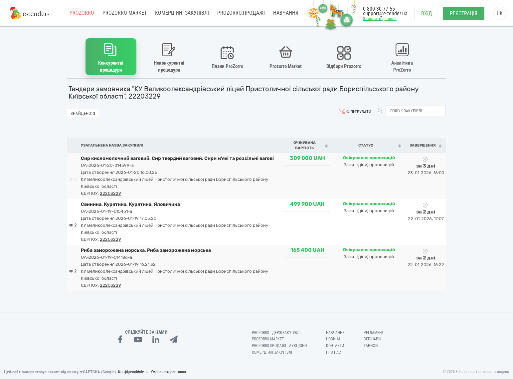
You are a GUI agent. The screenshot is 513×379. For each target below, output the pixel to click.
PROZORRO (82, 13)
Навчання (285, 13)
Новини (333, 339)
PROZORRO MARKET (124, 13)
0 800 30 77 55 (379, 9)
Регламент (374, 332)
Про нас (333, 352)
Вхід (426, 13)
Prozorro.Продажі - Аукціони (279, 345)
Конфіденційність (133, 372)
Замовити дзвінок (380, 18)
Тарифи (371, 345)
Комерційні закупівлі (182, 13)
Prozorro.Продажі (241, 13)
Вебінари (372, 339)
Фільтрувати (358, 111)
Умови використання (168, 372)
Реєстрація (463, 13)
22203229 (110, 192)
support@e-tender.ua (385, 13)
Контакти (335, 345)
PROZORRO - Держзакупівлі (276, 332)
